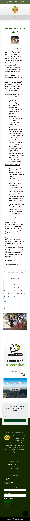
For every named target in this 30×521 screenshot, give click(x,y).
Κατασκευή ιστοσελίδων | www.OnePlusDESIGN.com (15, 518)
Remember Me (9, 498)
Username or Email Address (12, 488)
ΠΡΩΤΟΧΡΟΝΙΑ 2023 (10, 482)
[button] (15, 17)
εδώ (21, 260)
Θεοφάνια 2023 (8, 478)
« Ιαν (4, 301)
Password (7, 493)
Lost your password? (8, 505)
